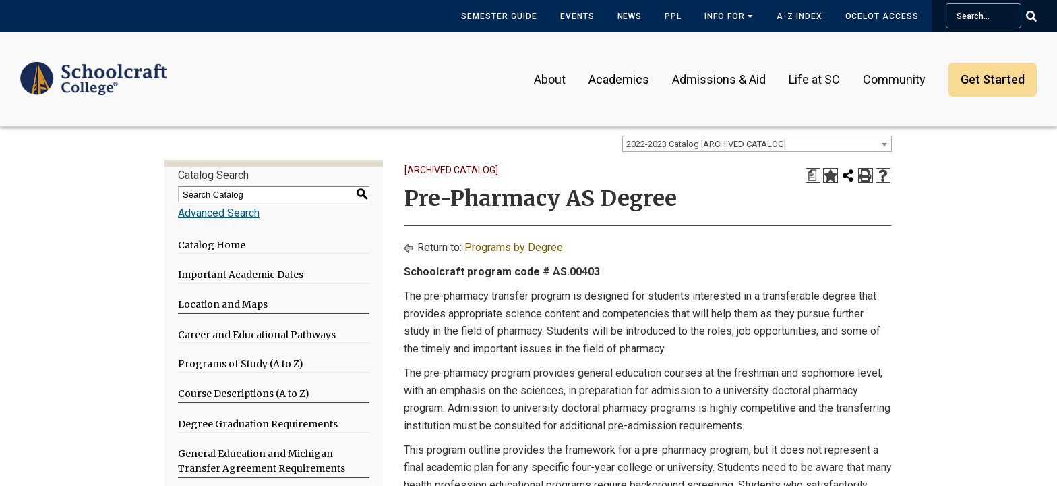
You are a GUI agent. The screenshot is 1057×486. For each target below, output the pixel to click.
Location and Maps (223, 304)
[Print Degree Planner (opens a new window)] (813, 175)
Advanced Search (219, 213)
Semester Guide (499, 16)
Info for (729, 16)
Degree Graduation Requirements (258, 424)
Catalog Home (211, 245)
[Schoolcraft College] (93, 69)
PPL (673, 16)
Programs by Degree (513, 247)
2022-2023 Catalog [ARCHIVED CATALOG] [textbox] (706, 144)
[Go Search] (1040, 16)
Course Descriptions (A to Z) (243, 393)
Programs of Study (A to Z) (240, 364)
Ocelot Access (882, 16)
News (629, 16)
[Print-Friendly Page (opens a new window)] (865, 175)
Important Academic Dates (240, 275)
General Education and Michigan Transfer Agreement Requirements (261, 461)
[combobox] (757, 144)
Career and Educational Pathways (257, 335)
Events (577, 16)
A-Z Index (799, 16)
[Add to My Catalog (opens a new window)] (830, 175)
